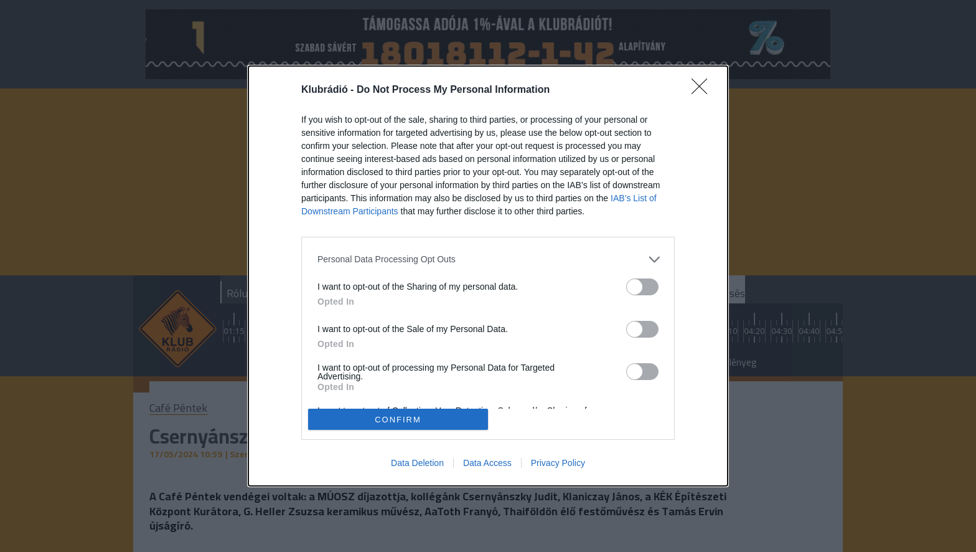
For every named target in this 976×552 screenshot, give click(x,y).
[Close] (703, 90)
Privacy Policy (558, 463)
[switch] (642, 286)
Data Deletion (417, 463)
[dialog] (488, 276)
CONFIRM (398, 419)
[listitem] (488, 259)
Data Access (487, 463)
